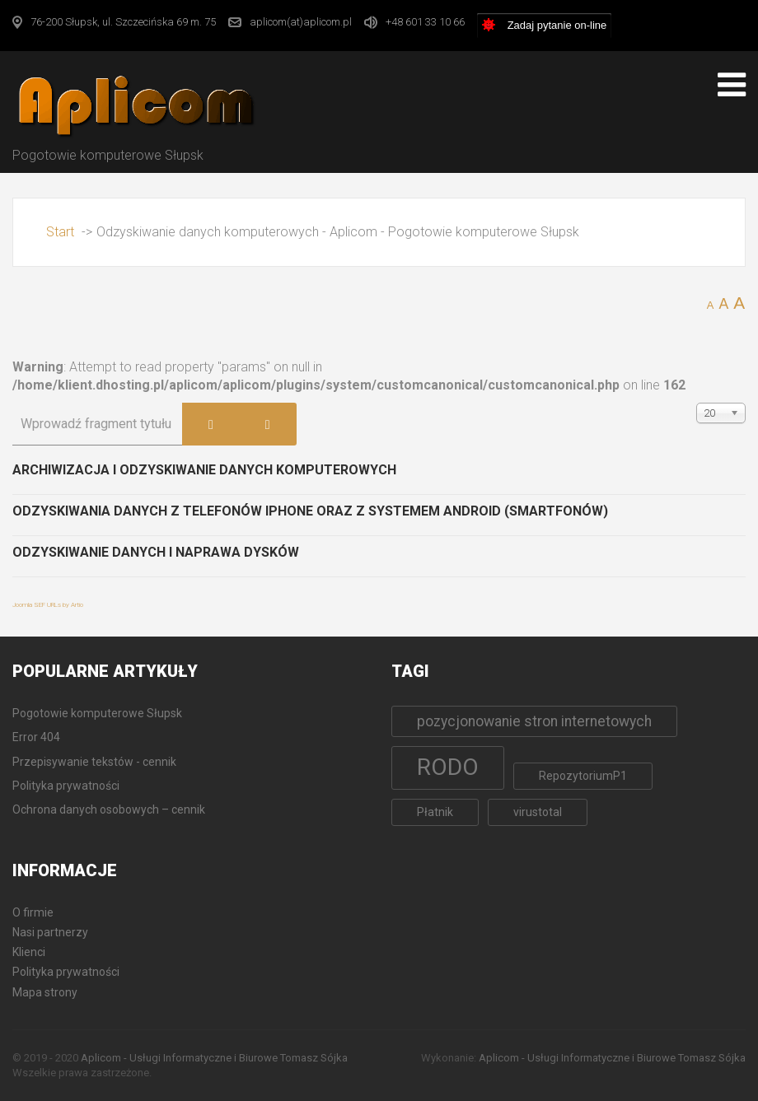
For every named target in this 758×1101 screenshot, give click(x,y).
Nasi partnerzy (50, 932)
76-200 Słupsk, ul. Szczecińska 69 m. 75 (123, 22)
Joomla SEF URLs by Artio (47, 605)
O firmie (33, 912)
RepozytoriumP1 (583, 775)
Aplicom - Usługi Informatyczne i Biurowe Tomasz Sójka (214, 1058)
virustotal (537, 812)
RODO (448, 767)
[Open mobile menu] (732, 84)
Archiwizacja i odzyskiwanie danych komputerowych (204, 470)
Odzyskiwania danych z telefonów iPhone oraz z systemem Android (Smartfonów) (310, 511)
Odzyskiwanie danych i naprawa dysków (155, 552)
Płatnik (435, 812)
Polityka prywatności (65, 971)
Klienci (28, 952)
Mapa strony (44, 992)
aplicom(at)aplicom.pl (301, 22)
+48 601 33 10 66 (425, 22)
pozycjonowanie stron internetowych (534, 721)
